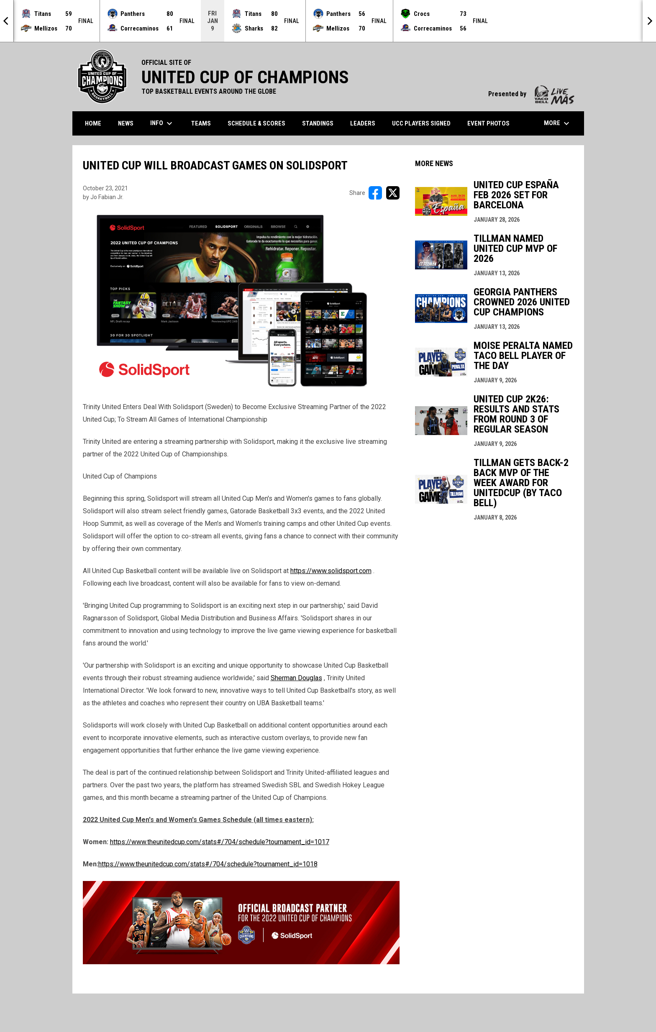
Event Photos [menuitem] (488, 123)
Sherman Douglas (296, 678)
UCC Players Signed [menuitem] (421, 123)
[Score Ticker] (328, 21)
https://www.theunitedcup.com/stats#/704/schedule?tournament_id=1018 (208, 864)
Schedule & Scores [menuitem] (256, 123)
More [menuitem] (557, 123)
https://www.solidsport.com (331, 571)
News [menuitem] (125, 123)
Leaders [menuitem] (362, 123)
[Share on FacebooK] (375, 193)
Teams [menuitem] (201, 123)
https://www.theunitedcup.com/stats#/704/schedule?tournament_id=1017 (219, 842)
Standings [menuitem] (317, 123)
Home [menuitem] (93, 123)
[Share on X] (393, 193)
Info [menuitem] (162, 123)
